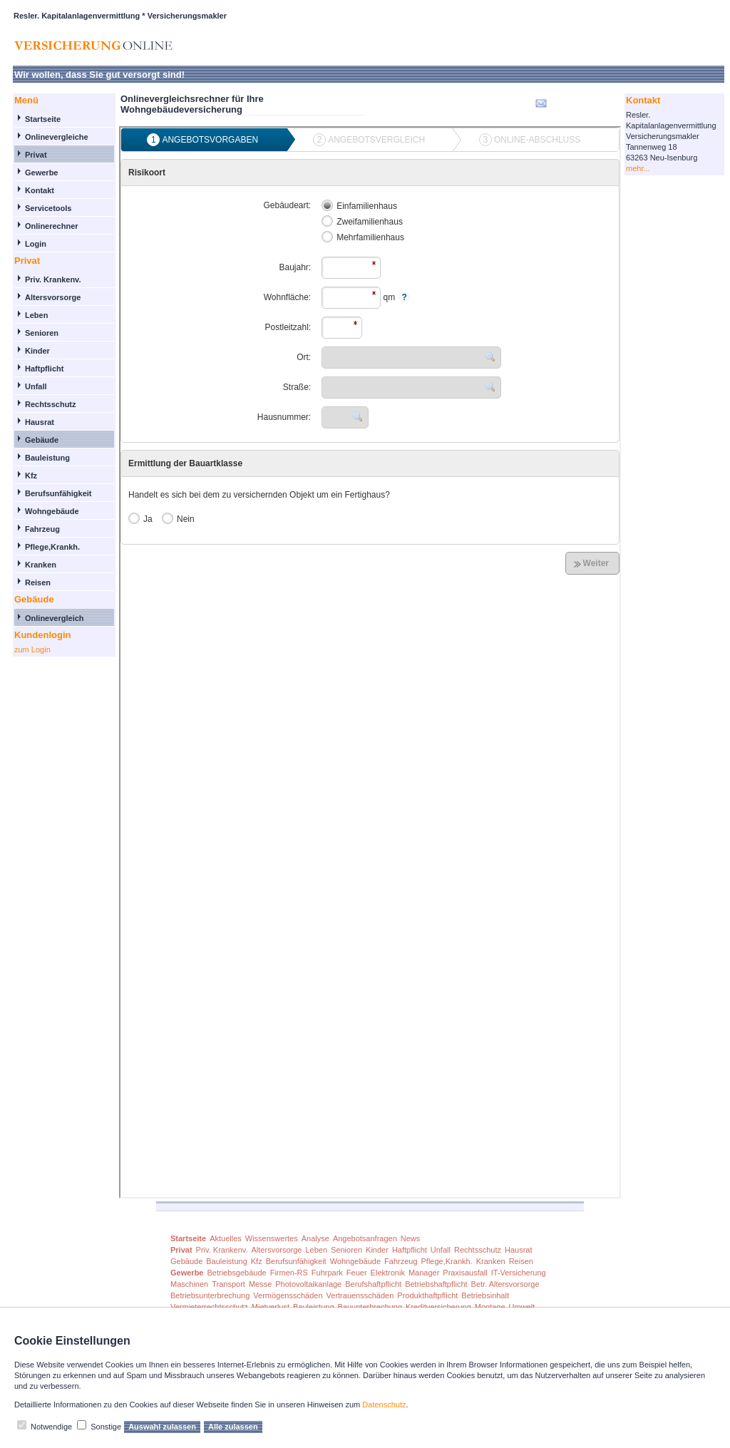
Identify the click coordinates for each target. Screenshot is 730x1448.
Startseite (43, 119)
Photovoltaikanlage (308, 1284)
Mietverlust (270, 1307)
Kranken (40, 564)
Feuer (356, 1272)
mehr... (638, 168)
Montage (490, 1307)
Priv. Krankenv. (53, 279)
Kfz (31, 475)
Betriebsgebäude (236, 1272)
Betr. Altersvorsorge (505, 1284)
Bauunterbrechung (370, 1307)
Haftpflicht (44, 368)
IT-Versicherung (518, 1272)
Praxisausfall (465, 1272)
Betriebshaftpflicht (436, 1284)
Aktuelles (226, 1238)
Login (35, 244)
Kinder (37, 350)
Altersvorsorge (53, 297)
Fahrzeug (42, 529)
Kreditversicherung (438, 1307)
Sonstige (106, 1426)
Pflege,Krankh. (52, 547)
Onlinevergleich (54, 618)
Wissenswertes (271, 1238)
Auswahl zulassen (162, 1426)
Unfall (36, 386)
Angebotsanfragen (365, 1238)
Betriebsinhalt (485, 1295)
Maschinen (189, 1284)
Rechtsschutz (50, 404)
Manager (423, 1272)
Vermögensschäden (287, 1295)
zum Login (32, 649)
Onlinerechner (51, 226)
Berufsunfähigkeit (58, 493)
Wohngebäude (52, 511)
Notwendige (51, 1426)
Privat (36, 154)
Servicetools (48, 208)
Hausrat (39, 422)
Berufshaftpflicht (373, 1284)
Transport (228, 1284)
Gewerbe (41, 172)
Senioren (41, 333)
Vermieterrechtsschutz (209, 1307)
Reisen (38, 582)
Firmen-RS (289, 1272)
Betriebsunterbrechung (210, 1295)
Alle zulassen (233, 1426)
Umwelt (522, 1307)
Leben (36, 315)
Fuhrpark (327, 1272)
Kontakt (39, 190)
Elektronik (388, 1272)
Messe (260, 1284)
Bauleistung (47, 457)
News (411, 1238)
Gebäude (41, 440)
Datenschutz (384, 1404)
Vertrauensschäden (360, 1295)
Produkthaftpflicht (427, 1295)
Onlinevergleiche (56, 137)
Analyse (315, 1238)
